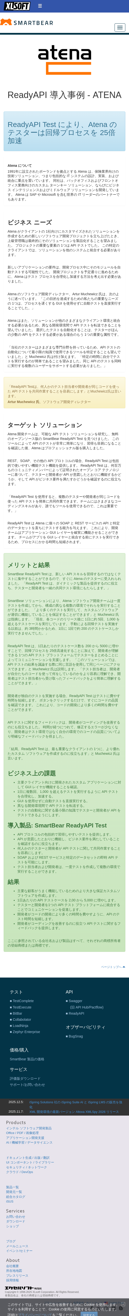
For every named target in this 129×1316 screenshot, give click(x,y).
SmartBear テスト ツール (26, 21)
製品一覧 (12, 1187)
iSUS (9, 1201)
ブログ (11, 1241)
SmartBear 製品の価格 (27, 1059)
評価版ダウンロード (25, 1078)
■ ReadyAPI (75, 1013)
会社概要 (12, 1266)
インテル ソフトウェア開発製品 (29, 1128)
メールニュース (17, 1246)
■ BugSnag (74, 1036)
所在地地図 (14, 1271)
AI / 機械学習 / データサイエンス (29, 1142)
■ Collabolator (20, 1020)
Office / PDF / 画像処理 (22, 1133)
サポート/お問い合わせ (27, 1085)
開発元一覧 (14, 1192)
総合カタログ (15, 1197)
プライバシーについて (57, 1302)
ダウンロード (15, 1221)
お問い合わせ (15, 1216)
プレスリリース (17, 1275)
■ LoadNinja (19, 1026)
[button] (40, 6)
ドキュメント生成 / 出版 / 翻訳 (28, 1158)
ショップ (12, 1226)
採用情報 (12, 1280)
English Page (114, 1302)
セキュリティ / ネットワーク (26, 1167)
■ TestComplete (22, 1001)
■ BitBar (16, 1013)
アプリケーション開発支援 (25, 1138)
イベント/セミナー (19, 1251)
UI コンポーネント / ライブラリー (30, 1162)
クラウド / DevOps (19, 1172)
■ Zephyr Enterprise (25, 1032)
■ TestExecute (20, 1007)
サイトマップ (94, 1302)
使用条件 (78, 1302)
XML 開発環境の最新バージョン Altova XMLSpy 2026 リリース (74, 1112)
